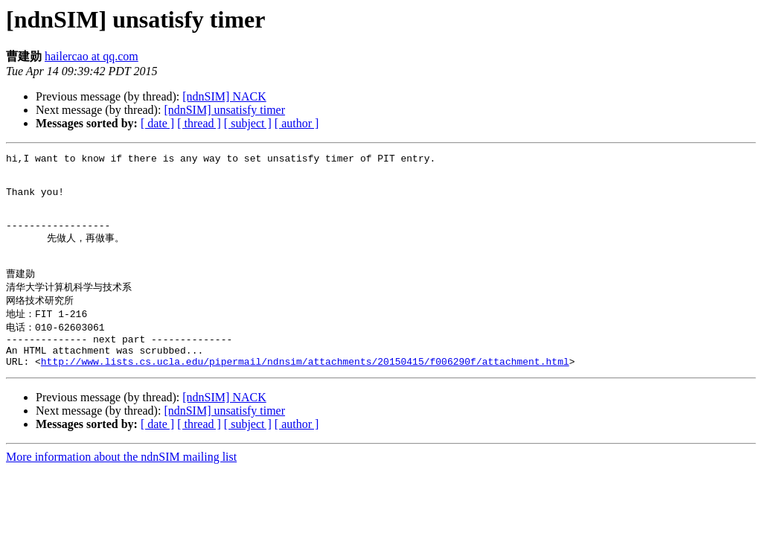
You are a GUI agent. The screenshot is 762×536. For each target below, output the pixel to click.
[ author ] (297, 123)
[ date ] (157, 123)
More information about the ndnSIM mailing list (121, 488)
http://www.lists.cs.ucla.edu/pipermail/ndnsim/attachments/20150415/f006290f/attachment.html (305, 392)
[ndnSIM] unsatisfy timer (224, 109)
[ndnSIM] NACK (224, 96)
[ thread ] (199, 123)
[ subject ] (248, 123)
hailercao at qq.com (91, 56)
